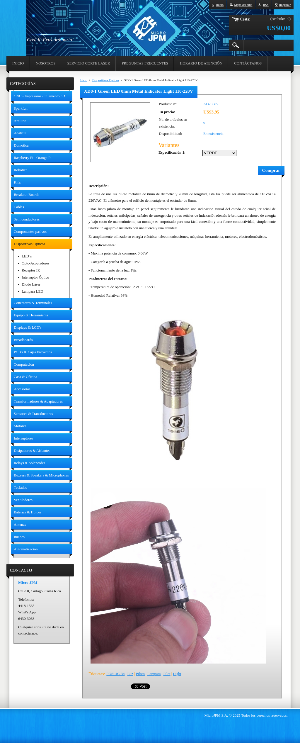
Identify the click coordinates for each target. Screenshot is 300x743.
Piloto (140, 674)
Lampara (154, 674)
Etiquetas (96, 673)
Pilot (166, 674)
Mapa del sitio (243, 4)
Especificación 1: (171, 152)
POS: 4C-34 (115, 674)
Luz (130, 674)
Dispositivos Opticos (105, 80)
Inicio (83, 80)
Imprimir (285, 4)
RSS (265, 4)
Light (177, 674)
